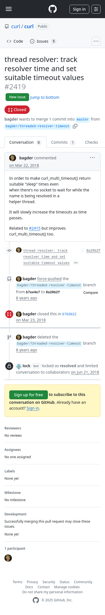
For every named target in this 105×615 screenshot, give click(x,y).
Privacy (32, 582)
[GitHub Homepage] (35, 600)
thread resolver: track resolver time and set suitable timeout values (46, 257)
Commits (63, 142)
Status (64, 582)
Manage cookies (67, 587)
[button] (75, 126)
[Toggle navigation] (8, 9)
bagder (11, 119)
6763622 (69, 314)
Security (49, 582)
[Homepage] (52, 9)
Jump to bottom (44, 97)
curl (15, 26)
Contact (44, 587)
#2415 (34, 228)
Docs (29, 587)
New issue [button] (17, 97)
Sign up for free (28, 394)
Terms (17, 582)
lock (27, 365)
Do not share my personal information (52, 592)
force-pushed (49, 278)
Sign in (79, 9)
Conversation (25, 142)
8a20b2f (94, 251)
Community (83, 582)
